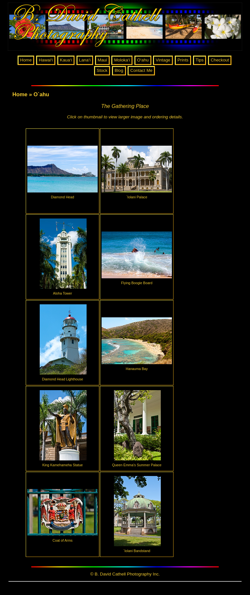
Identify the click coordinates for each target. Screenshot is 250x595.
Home (26, 60)
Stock (102, 70)
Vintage (163, 60)
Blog (119, 70)
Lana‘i (85, 60)
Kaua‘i (66, 60)
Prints (182, 60)
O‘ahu (143, 60)
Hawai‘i (46, 60)
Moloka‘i (122, 60)
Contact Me (141, 70)
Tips (200, 60)
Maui (102, 60)
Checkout (220, 60)
